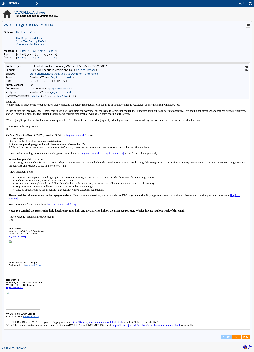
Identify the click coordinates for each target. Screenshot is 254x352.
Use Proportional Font (29, 38)
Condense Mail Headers (30, 44)
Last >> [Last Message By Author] (52, 57)
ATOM (226, 337)
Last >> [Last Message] (52, 50)
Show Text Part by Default (31, 41)
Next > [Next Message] (41, 50)
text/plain (35, 96)
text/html (62, 96)
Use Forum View (26, 32)
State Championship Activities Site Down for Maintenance (64, 73)
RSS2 (246, 337)
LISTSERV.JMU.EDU (14, 347)
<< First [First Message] (21, 50)
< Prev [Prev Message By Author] (31, 57)
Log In (242, 3)
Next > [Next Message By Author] (41, 57)
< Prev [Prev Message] (31, 50)
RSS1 (236, 337)
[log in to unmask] (85, 70)
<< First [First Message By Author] (21, 57)
